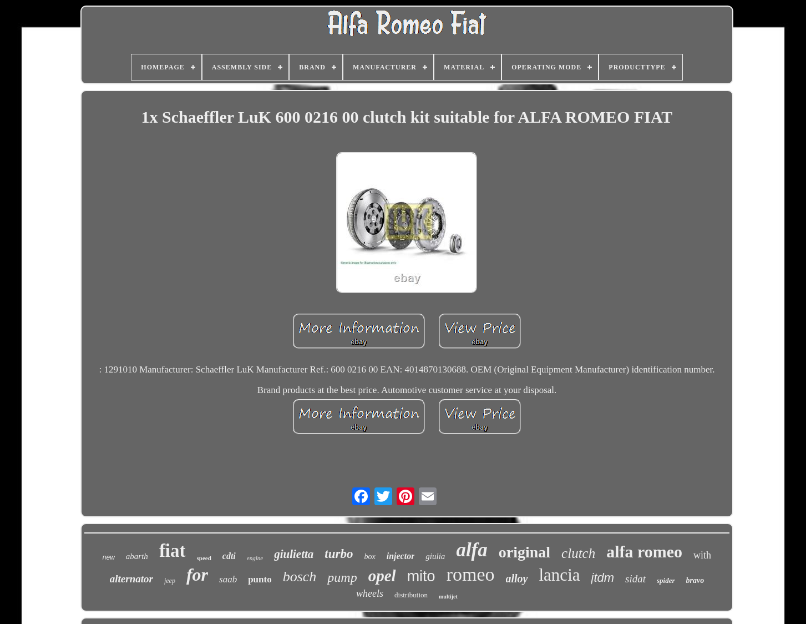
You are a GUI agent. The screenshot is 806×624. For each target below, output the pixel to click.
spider (666, 580)
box (369, 556)
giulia (435, 556)
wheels (369, 593)
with (702, 555)
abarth (137, 556)
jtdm (603, 578)
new (109, 557)
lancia (559, 575)
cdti (229, 556)
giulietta (293, 554)
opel (382, 576)
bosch (300, 576)
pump (342, 577)
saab (228, 579)
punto (260, 579)
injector (401, 556)
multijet (448, 596)
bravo (695, 580)
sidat (635, 579)
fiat (172, 551)
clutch (578, 553)
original (524, 552)
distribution (411, 595)
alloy (517, 578)
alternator (131, 579)
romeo (471, 574)
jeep (169, 581)
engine (255, 558)
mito (421, 576)
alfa (471, 550)
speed (204, 558)
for (197, 575)
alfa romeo (644, 551)
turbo (339, 554)
